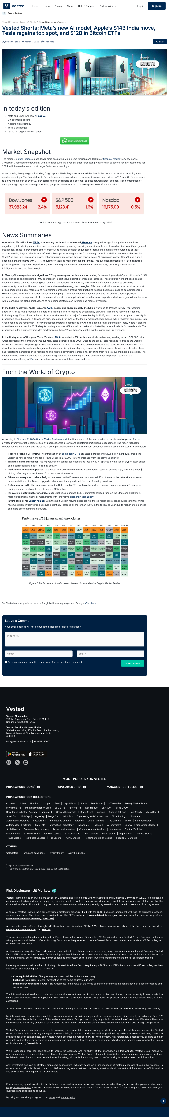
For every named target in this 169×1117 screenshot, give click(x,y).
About (70, 6)
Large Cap (56, 816)
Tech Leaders (116, 834)
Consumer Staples (16, 829)
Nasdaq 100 (94, 807)
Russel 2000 (125, 807)
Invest (35, 6)
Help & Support (86, 6)
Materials (61, 825)
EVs (32, 359)
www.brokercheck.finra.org (22, 934)
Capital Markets (112, 820)
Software (11, 820)
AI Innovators (137, 825)
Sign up (157, 5)
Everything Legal (79, 858)
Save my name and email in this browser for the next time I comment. (45, 661)
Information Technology (83, 825)
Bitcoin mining (37, 500)
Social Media (37, 829)
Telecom (95, 820)
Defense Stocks (14, 838)
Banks (145, 820)
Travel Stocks (34, 838)
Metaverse (142, 829)
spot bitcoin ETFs (71, 453)
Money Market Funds (140, 803)
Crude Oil (11, 803)
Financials (120, 825)
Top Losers (77, 838)
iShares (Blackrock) (67, 812)
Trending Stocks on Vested (121, 838)
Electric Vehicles (15, 834)
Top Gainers (131, 820)
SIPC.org (48, 934)
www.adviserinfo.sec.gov (102, 920)
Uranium (35, 803)
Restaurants (54, 820)
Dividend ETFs (14, 807)
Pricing (58, 6)
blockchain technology (82, 496)
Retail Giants (134, 834)
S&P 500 (110, 807)
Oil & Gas (86, 816)
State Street (88, 812)
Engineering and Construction (111, 816)
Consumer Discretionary (61, 829)
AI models (40, 115)
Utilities (48, 825)
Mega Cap (71, 816)
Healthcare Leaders (56, 838)
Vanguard (48, 812)
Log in (140, 6)
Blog (21, 22)
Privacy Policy (57, 858)
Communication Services (118, 829)
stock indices (25, 158)
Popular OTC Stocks (17, 843)
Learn (47, 6)
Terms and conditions (34, 858)
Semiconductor (14, 825)
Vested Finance (9, 22)
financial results (111, 158)
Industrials (105, 825)
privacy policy (68, 1102)
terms (52, 1102)
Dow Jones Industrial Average (22, 812)
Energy (152, 825)
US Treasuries (117, 803)
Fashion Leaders (75, 834)
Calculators (12, 858)
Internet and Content (75, 820)
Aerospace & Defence (32, 820)
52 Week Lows (97, 834)
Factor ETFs (77, 807)
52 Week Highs (54, 834)
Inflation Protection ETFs (39, 807)
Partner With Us (107, 6)
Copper (48, 803)
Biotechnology (139, 816)
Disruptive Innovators (89, 829)
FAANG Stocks (95, 838)
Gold (58, 803)
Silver (24, 803)
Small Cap (27, 816)
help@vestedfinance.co (19, 741)
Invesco (103, 812)
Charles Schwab (120, 812)
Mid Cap (41, 816)
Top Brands (139, 812)
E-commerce (35, 834)
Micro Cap (12, 816)
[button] (4, 13)
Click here (90, 602)
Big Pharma (151, 834)
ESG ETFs (62, 807)
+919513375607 (42, 741)
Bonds (86, 803)
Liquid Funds (72, 803)
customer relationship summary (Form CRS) (31, 923)
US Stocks (31, 22)
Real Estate (100, 803)
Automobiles (33, 825)
